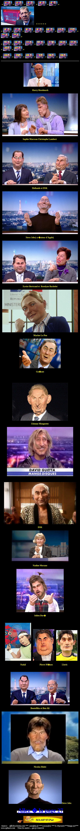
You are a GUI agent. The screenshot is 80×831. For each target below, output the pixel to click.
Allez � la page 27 (40, 810)
